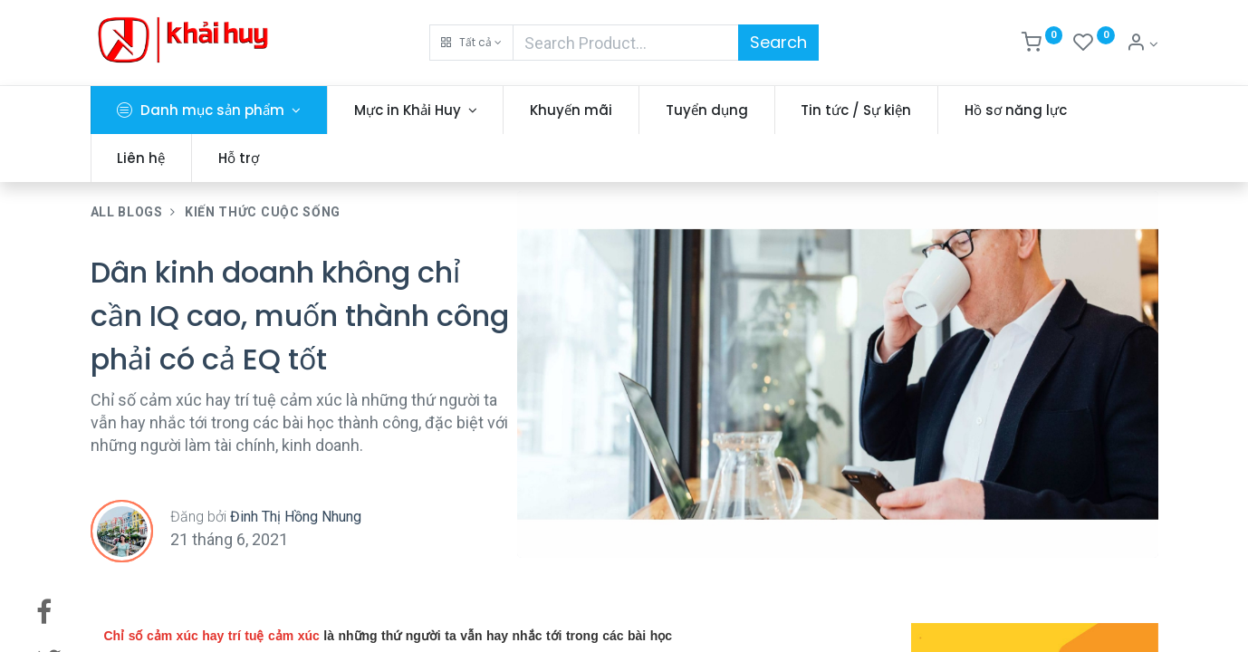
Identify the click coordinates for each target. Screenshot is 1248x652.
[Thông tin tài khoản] (1142, 44)
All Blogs (127, 212)
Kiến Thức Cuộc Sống (263, 212)
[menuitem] (571, 110)
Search (778, 42)
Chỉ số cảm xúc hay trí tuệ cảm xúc (212, 635)
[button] (471, 42)
